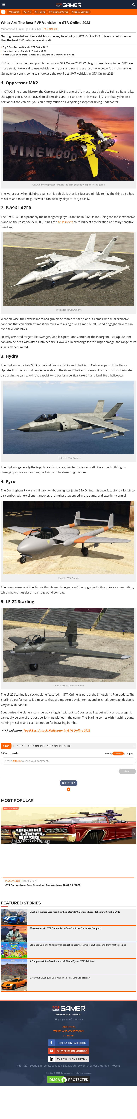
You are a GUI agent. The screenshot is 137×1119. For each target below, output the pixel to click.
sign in (17, 761)
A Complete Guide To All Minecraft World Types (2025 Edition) (62, 961)
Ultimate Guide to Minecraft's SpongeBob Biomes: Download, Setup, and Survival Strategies (78, 944)
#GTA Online (36, 746)
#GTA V (27, 11)
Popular (130, 753)
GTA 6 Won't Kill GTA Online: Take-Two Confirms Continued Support (65, 928)
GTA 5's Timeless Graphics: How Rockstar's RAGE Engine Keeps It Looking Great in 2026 (75, 911)
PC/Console (51, 29)
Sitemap (68, 1035)
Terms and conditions (68, 1031)
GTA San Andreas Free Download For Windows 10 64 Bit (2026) (43, 885)
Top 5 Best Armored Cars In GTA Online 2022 (25, 47)
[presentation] (13, 746)
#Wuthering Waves (58, 11)
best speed (65, 222)
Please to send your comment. (26, 761)
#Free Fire (40, 11)
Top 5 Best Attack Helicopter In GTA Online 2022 (56, 730)
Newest (118, 753)
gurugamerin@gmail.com (70, 1019)
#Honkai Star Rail (80, 11)
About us (68, 1027)
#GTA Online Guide (59, 746)
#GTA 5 (21, 746)
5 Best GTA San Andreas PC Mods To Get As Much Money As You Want (38, 54)
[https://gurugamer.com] (68, 1008)
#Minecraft (13, 11)
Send (127, 771)
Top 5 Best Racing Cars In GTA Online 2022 (24, 50)
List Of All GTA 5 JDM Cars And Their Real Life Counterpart (60, 977)
